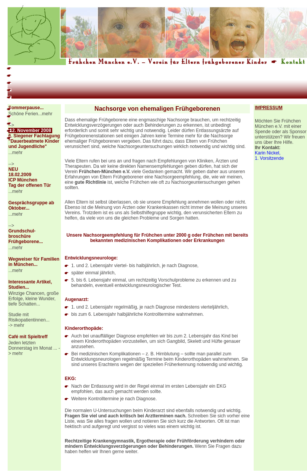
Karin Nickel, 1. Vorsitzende (269, 155)
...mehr (15, 152)
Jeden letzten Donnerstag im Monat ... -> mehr (34, 348)
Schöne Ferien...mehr (30, 113)
